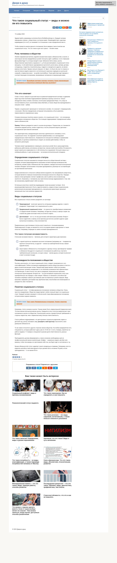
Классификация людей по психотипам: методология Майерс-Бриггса (95, 80)
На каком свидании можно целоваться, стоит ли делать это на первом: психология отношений (91, 33)
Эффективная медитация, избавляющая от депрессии (95, 24)
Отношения (26, 10)
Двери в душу (20, 3)
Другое (66, 10)
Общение (51, 10)
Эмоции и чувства (39, 10)
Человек (16, 10)
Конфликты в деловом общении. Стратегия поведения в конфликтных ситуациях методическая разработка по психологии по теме (95, 52)
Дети (59, 10)
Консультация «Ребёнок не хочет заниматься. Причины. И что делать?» (95, 41)
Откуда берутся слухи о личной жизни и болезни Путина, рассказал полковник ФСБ (94, 63)
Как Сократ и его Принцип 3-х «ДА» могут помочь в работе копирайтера (96, 71)
